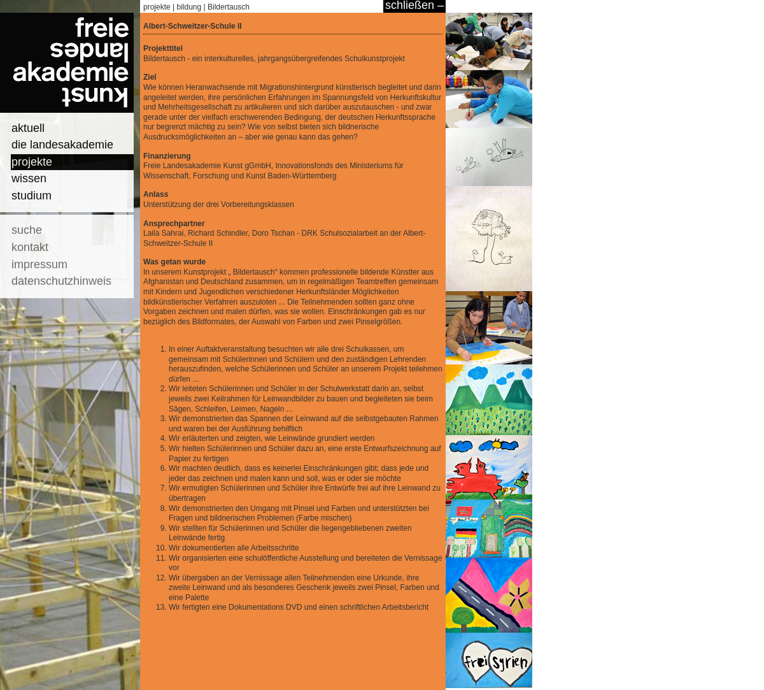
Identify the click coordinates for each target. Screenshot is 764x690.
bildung (189, 7)
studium (31, 195)
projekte (31, 161)
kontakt (29, 247)
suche (26, 230)
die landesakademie (62, 144)
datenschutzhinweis (61, 281)
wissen (28, 178)
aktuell (28, 128)
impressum (39, 264)
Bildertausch (229, 7)
